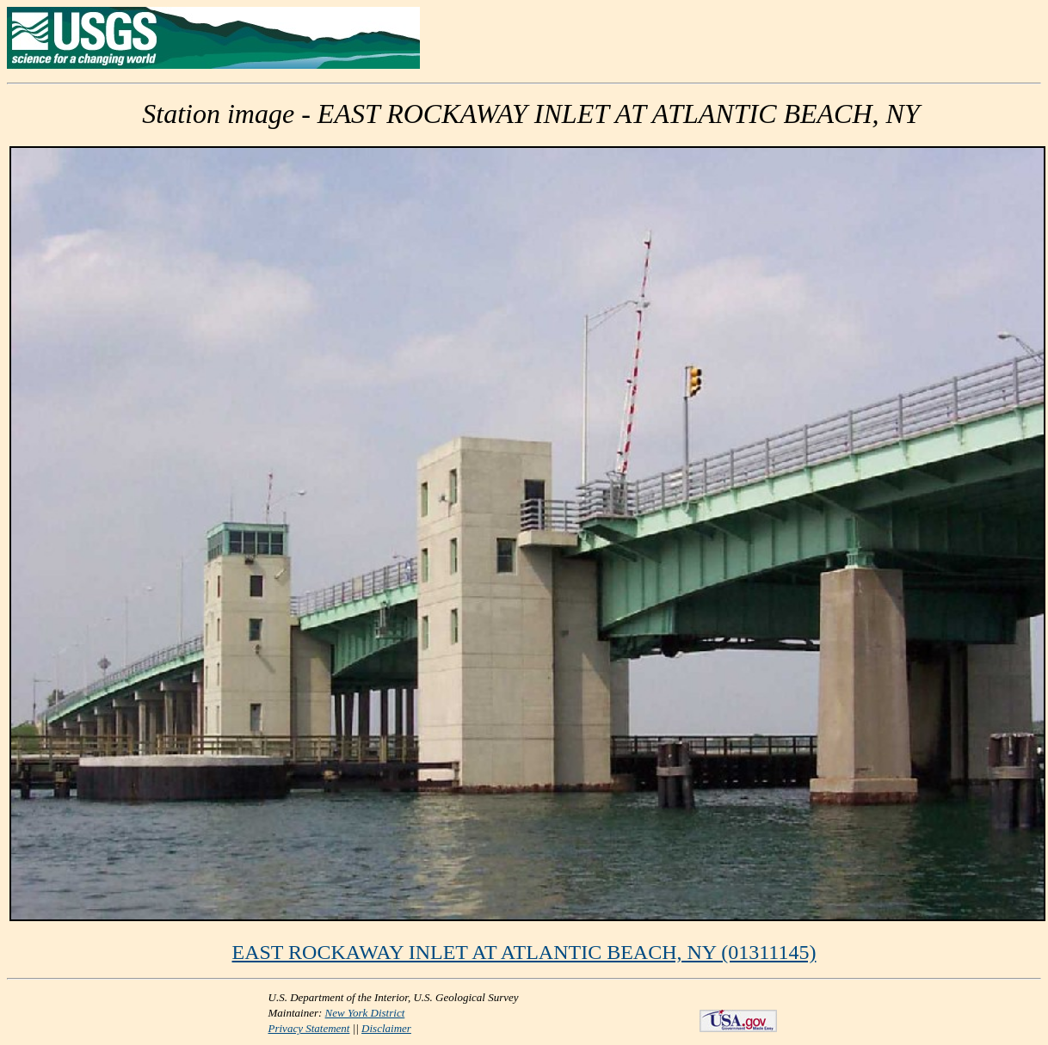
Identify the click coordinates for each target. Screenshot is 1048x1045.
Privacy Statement (309, 1028)
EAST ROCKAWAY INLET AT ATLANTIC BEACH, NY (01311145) (524, 952)
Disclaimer (386, 1028)
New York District (365, 1012)
